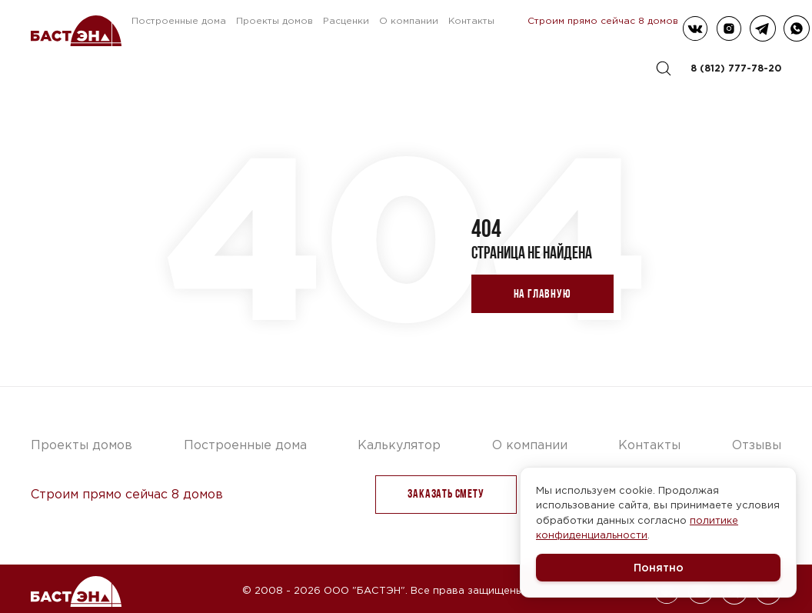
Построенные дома (178, 20)
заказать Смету (446, 493)
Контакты (471, 20)
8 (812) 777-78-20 (736, 68)
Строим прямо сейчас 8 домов (602, 20)
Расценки (346, 20)
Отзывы (756, 444)
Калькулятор (399, 444)
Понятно (659, 567)
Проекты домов (274, 20)
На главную (542, 293)
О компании (408, 20)
